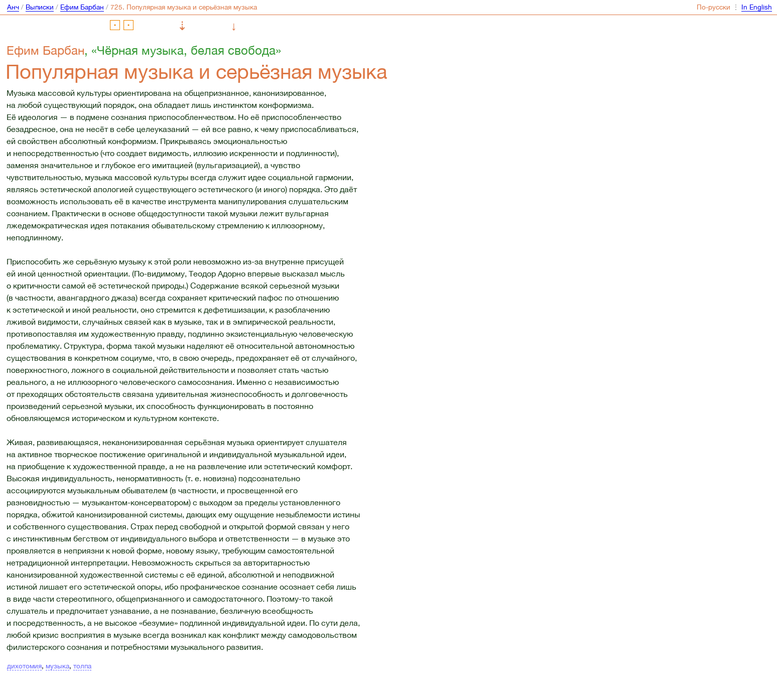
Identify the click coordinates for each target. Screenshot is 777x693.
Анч (13, 7)
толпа (82, 666)
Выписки (40, 7)
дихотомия (24, 666)
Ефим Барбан (82, 7)
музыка (57, 666)
